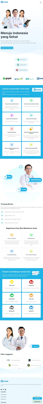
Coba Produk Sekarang (35, 273)
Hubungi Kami (3, 399)
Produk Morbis (3, 396)
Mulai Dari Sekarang (6, 48)
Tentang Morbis (4, 394)
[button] (18, 368)
